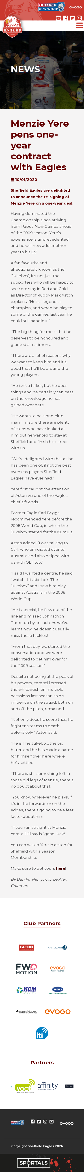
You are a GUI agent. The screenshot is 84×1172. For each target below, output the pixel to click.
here (60, 868)
